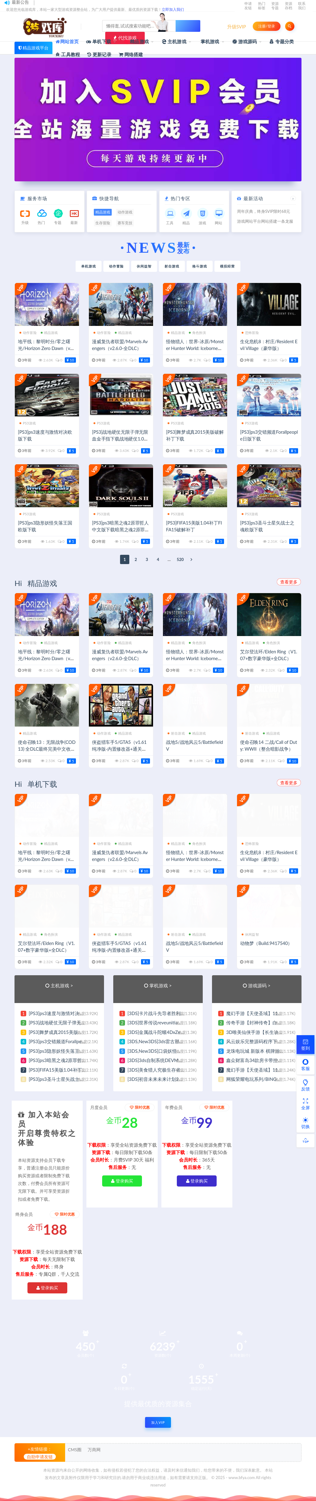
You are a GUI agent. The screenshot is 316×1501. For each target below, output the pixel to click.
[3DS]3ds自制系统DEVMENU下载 (162, 1060)
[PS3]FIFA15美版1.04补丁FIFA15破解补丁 (72, 1070)
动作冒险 (116, 266)
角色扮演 (197, 333)
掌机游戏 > (160, 985)
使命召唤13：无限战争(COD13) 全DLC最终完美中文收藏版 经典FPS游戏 (47, 748)
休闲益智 (144, 266)
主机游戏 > (62, 985)
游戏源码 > (259, 985)
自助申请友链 (40, 1456)
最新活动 (253, 198)
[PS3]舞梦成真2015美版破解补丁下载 (67, 1032)
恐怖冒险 (250, 333)
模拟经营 (227, 266)
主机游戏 (174, 41)
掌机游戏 (209, 41)
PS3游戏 (27, 423)
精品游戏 (136, 42)
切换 (305, 1123)
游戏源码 (244, 41)
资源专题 (275, 5)
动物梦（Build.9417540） (266, 943)
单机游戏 (88, 266)
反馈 (305, 1085)
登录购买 (122, 1180)
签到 (305, 1044)
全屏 (305, 1104)
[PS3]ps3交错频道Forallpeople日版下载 (69, 1041)
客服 (305, 1065)
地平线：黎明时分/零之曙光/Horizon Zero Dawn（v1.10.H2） (46, 348)
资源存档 (288, 5)
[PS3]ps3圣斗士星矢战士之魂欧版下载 (68, 1079)
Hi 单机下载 (36, 783)
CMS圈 (74, 1449)
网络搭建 (131, 54)
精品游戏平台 (35, 47)
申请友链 (248, 5)
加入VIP (158, 1422)
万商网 (94, 1449)
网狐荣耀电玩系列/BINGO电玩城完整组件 (269, 1079)
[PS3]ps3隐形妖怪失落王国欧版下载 (65, 1051)
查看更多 (288, 581)
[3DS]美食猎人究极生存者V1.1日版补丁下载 (172, 1070)
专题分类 (282, 41)
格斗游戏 (199, 266)
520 (180, 559)
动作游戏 (102, 733)
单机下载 (98, 41)
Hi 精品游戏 (36, 583)
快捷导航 (109, 198)
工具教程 (68, 54)
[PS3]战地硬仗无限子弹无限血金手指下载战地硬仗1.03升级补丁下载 (120, 438)
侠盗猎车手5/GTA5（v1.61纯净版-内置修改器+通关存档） (119, 748)
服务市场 (37, 198)
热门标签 (261, 5)
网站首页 (67, 41)
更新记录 (99, 54)
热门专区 (180, 198)
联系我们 (302, 5)
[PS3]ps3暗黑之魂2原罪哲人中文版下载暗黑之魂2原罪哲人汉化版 (120, 529)
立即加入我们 (173, 9)
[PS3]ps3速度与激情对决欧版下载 (63, 1013)
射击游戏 (171, 266)
